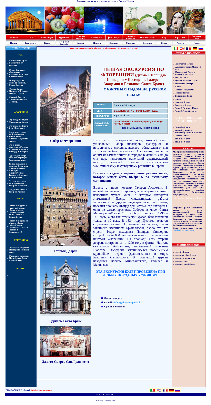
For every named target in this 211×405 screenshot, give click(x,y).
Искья (164, 43)
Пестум (197, 43)
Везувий (80, 43)
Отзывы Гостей (147, 37)
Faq (164, 37)
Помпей (13, 43)
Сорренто (147, 43)
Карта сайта (180, 37)
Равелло (180, 43)
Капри (47, 43)
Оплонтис (130, 43)
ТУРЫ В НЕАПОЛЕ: (188, 53)
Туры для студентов (80, 37)
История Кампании (130, 37)
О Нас (30, 37)
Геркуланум (30, 43)
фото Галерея (114, 37)
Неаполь (97, 43)
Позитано (114, 43)
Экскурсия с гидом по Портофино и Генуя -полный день (19, 258)
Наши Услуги (47, 37)
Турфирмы (64, 37)
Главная (14, 37)
